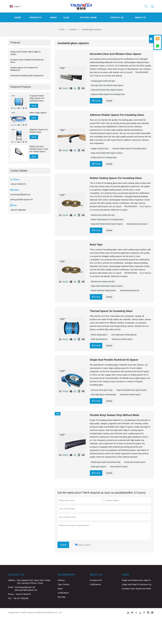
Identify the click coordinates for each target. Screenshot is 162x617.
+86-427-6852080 (18, 210)
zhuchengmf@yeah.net (20, 194)
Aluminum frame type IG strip (101, 390)
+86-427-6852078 (18, 184)
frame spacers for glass (119, 467)
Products (35, 17)
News (53, 17)
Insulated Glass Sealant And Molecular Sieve (141, 589)
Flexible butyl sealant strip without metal (105, 462)
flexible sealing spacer (99, 335)
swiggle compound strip (99, 149)
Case (66, 17)
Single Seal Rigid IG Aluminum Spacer (138, 584)
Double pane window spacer (134, 462)
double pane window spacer (137, 224)
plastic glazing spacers (99, 339)
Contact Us (117, 17)
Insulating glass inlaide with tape (103, 81)
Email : (11, 587)
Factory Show (88, 17)
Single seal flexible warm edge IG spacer (131, 390)
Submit (63, 545)
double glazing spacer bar (129, 290)
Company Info (96, 580)
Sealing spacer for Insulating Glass (104, 157)
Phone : (11, 594)
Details (109, 101)
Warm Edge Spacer (38, 113)
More (34, 106)
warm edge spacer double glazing (123, 335)
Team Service (63, 584)
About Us (140, 17)
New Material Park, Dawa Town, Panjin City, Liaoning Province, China (33, 581)
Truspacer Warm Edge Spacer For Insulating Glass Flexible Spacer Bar (38, 98)
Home (17, 17)
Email (96, 100)
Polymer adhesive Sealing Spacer (103, 290)
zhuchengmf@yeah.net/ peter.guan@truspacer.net (26, 588)
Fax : (10, 598)
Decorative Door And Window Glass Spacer (107, 85)
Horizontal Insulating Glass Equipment (26, 75)
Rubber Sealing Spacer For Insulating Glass (107, 220)
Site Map (61, 597)
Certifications (63, 593)
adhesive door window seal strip (103, 215)
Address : (12, 580)
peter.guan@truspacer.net (21, 199)
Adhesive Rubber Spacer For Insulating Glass (108, 94)
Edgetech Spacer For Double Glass (39, 130)
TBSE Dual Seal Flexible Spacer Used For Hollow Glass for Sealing (39, 149)
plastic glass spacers (98, 467)
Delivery (61, 580)
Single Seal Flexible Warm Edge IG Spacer (107, 90)
